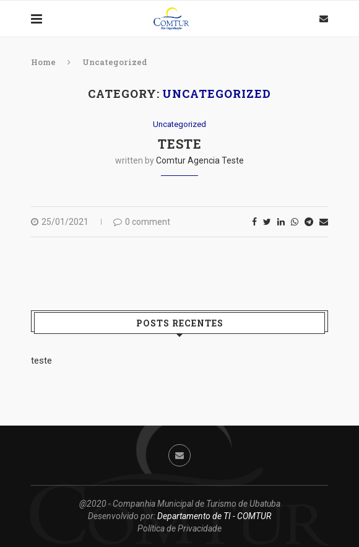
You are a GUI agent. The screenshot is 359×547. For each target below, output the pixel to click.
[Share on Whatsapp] (294, 222)
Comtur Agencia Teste (200, 160)
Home (43, 62)
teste (180, 144)
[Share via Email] (323, 222)
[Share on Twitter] (267, 222)
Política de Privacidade (179, 528)
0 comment (141, 222)
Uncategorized (179, 124)
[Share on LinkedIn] (281, 222)
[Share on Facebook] (254, 222)
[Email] (323, 19)
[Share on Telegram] (309, 222)
